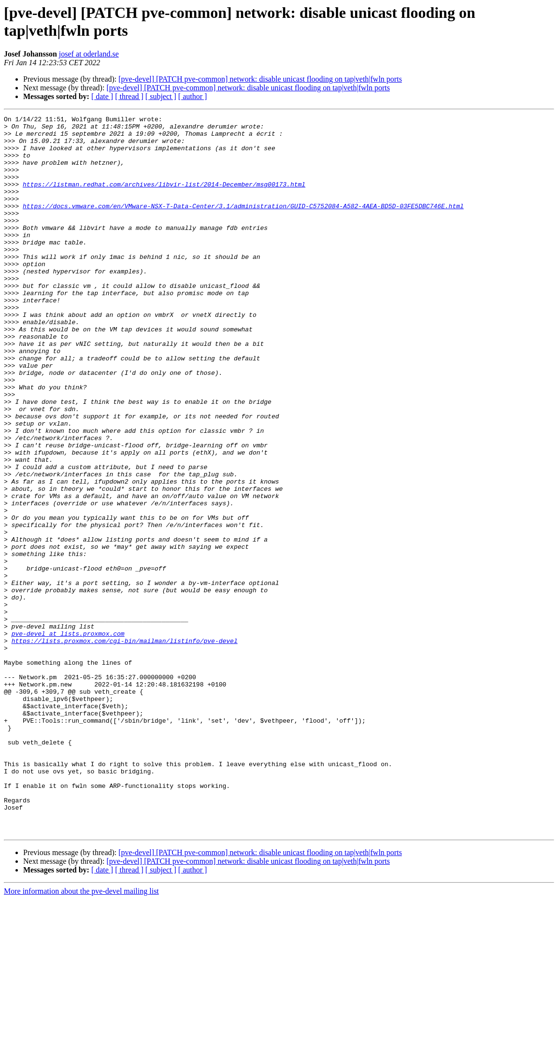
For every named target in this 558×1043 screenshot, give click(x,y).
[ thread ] (129, 96)
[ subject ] (160, 96)
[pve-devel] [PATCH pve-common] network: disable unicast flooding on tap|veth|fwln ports (260, 79)
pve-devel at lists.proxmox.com (68, 737)
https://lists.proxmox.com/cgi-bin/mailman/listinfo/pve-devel (125, 746)
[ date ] (102, 96)
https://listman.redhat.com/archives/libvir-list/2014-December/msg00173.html (164, 198)
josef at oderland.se (89, 54)
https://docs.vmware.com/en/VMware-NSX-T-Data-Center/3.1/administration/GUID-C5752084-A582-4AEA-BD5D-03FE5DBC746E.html (243, 224)
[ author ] (192, 96)
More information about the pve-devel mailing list (81, 1034)
